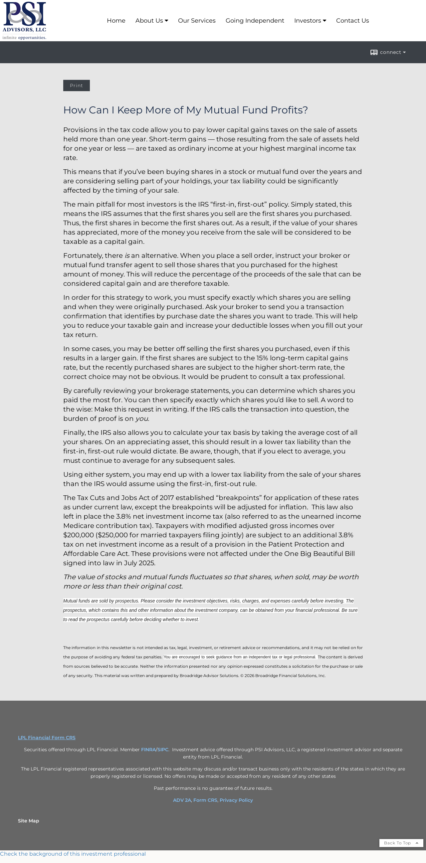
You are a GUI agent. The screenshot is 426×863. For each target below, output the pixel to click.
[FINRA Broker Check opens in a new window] (213, 854)
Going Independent (255, 20)
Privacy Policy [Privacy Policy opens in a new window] (236, 800)
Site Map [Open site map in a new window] (28, 821)
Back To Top (401, 842)
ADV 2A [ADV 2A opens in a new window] (182, 800)
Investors (307, 20)
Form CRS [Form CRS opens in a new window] (205, 800)
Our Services (197, 20)
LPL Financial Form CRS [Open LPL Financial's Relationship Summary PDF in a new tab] (47, 738)
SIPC (162, 750)
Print (76, 85)
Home (116, 20)
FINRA (148, 750)
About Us (149, 20)
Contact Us (352, 20)
